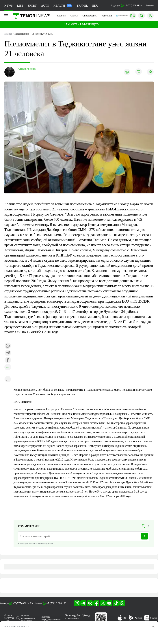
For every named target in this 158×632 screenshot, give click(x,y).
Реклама (150, 5)
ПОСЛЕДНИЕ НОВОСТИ (16, 626)
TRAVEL (82, 5)
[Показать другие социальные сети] (7, 367)
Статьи (74, 15)
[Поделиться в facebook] (7, 360)
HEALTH (62, 5)
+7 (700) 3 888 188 (56, 603)
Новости (61, 15)
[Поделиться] (150, 72)
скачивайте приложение (72, 619)
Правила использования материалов (28, 618)
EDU (95, 5)
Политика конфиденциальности (51, 618)
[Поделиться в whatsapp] (7, 346)
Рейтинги (107, 15)
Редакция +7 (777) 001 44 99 (126, 5)
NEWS (8, 5)
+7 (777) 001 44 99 (23, 603)
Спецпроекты (89, 15)
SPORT (32, 5)
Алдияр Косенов (27, 68)
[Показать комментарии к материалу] (7, 379)
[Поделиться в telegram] (7, 353)
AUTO (45, 5)
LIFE (20, 5)
